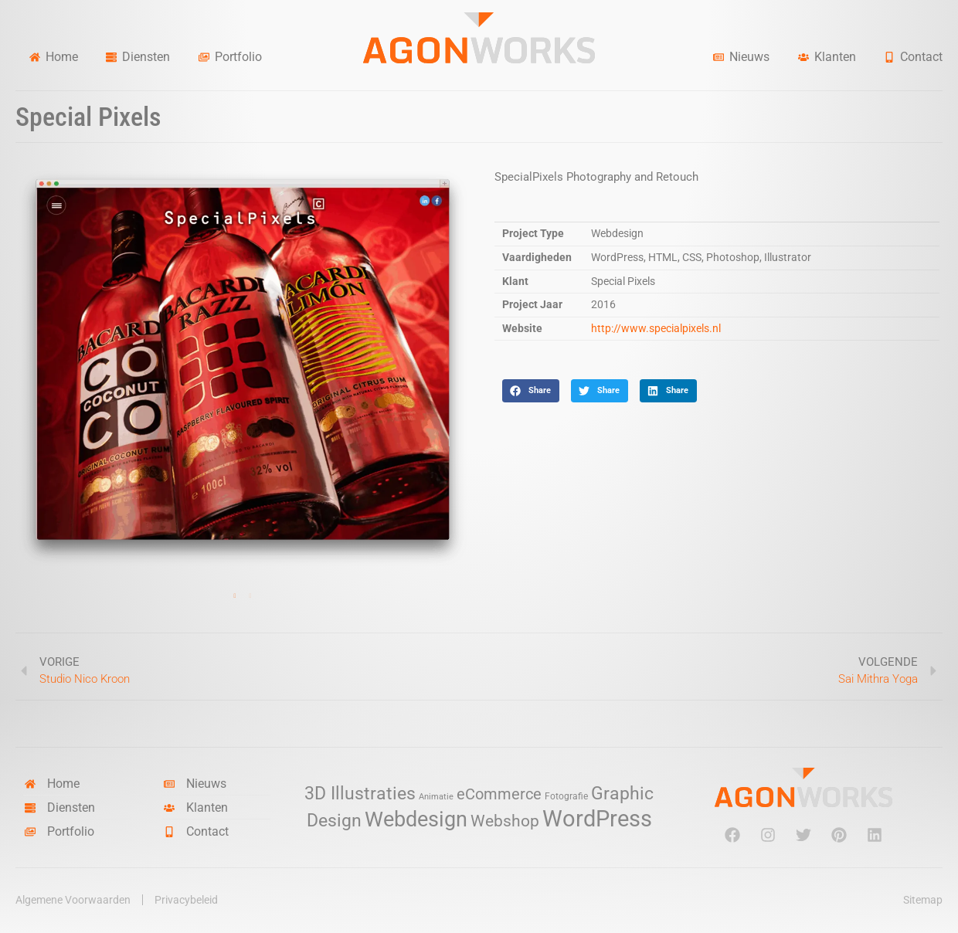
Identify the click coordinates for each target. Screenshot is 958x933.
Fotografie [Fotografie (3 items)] (566, 796)
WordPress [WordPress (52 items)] (597, 819)
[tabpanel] (242, 368)
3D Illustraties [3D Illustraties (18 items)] (360, 793)
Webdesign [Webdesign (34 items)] (416, 819)
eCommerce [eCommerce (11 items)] (499, 794)
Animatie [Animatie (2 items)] (436, 797)
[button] (530, 390)
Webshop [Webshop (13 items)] (505, 821)
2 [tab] (250, 596)
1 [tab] (235, 596)
